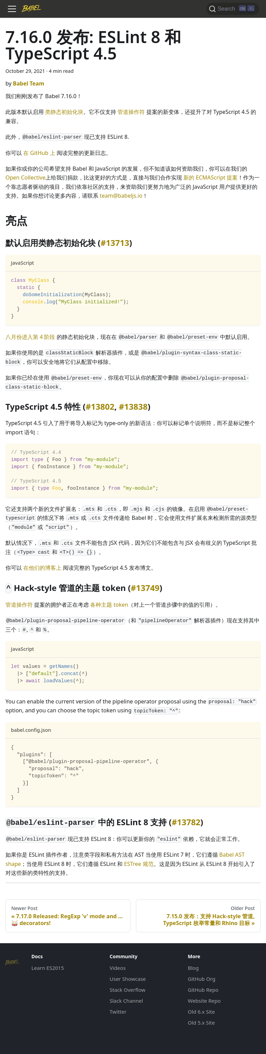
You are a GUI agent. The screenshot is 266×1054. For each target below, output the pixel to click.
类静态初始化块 (64, 112)
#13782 (186, 822)
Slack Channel (126, 1000)
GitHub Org (201, 978)
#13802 (100, 406)
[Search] (232, 9)
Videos (118, 967)
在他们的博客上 (42, 567)
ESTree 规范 (138, 864)
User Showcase (128, 978)
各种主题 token (109, 604)
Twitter (118, 1011)
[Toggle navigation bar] (12, 9)
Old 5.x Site (201, 1022)
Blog (193, 967)
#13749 (145, 587)
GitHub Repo (203, 989)
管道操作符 (131, 112)
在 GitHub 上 (39, 153)
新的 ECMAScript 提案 (210, 177)
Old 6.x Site (201, 1011)
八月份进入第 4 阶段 (30, 337)
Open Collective (25, 177)
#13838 (133, 406)
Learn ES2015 (47, 967)
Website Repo (204, 1000)
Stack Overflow (127, 989)
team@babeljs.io (121, 195)
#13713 (114, 242)
